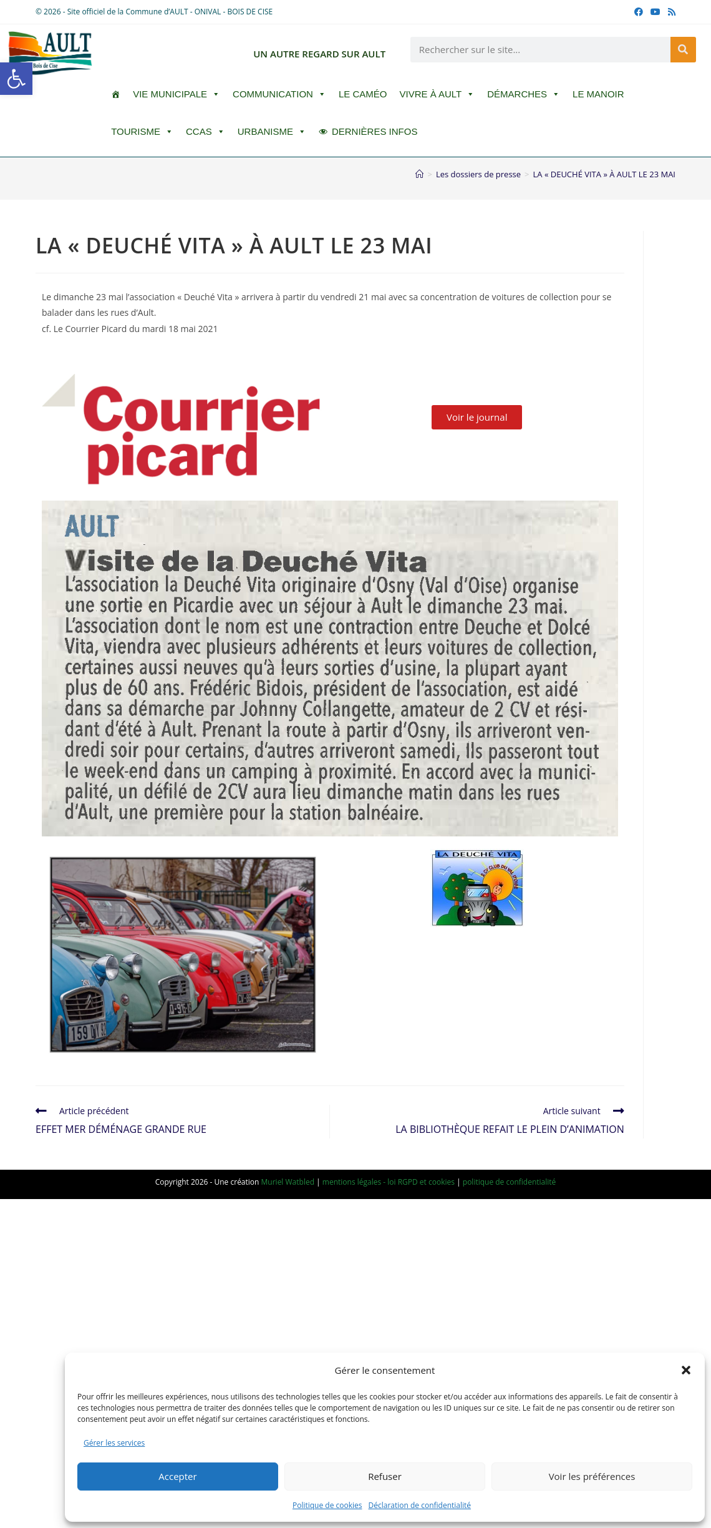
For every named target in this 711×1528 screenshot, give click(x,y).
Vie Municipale (176, 94)
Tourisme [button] (142, 131)
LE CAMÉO (363, 94)
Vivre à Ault (437, 94)
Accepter (177, 1476)
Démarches (523, 94)
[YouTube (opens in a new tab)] (655, 12)
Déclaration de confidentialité (420, 1505)
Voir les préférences (592, 1476)
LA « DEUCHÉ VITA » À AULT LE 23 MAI (604, 174)
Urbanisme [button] (272, 131)
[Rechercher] (683, 49)
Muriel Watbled (287, 1182)
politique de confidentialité (509, 1182)
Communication (279, 94)
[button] (16, 78)
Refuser (385, 1476)
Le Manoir (598, 94)
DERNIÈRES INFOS (375, 131)
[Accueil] (419, 174)
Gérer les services (114, 1442)
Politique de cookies (327, 1505)
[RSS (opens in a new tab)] (669, 12)
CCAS (205, 131)
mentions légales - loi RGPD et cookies (388, 1182)
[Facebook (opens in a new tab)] (639, 12)
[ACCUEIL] (115, 94)
